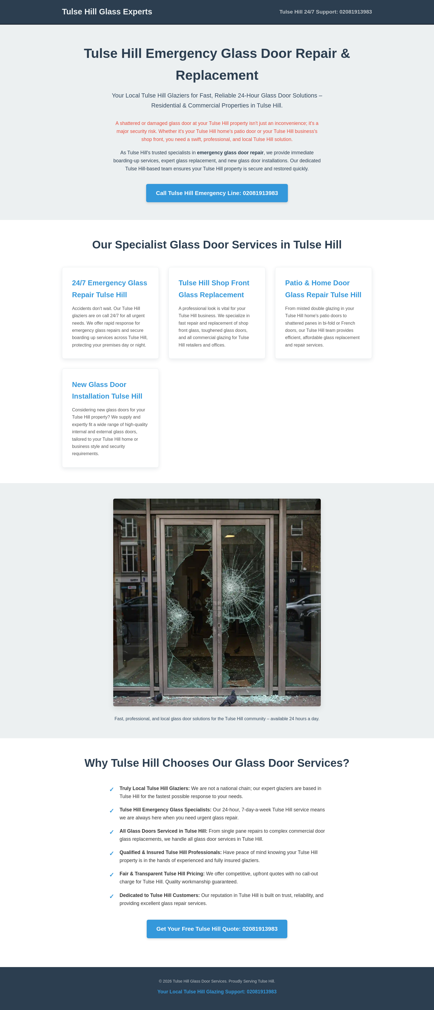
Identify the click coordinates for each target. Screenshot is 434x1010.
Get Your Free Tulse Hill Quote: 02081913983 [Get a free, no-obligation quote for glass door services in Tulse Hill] (217, 929)
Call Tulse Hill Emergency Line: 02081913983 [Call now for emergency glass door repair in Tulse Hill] (217, 193)
